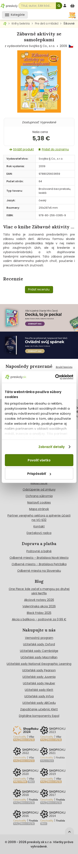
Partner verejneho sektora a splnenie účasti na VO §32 (39, 517)
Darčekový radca (39, 533)
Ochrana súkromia (39, 496)
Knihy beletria (21, 23)
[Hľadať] (59, 5)
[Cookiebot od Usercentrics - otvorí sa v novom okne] (55, 377)
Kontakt (39, 526)
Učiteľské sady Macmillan (39, 657)
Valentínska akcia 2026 (39, 606)
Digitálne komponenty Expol (39, 716)
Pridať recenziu (39, 289)
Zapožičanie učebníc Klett (39, 709)
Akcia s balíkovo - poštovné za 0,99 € (39, 619)
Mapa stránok (39, 509)
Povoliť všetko (39, 460)
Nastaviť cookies (39, 502)
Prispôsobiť (39, 473)
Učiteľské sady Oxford (39, 644)
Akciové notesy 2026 (39, 600)
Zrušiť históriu (64, 366)
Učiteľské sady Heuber (39, 683)
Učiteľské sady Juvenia (39, 677)
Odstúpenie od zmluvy (39, 489)
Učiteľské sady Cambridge (39, 651)
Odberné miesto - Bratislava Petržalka (39, 564)
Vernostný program (39, 638)
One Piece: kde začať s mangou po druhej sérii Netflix (39, 591)
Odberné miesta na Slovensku (39, 571)
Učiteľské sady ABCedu (39, 703)
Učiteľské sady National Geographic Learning (39, 664)
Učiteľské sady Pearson (39, 670)
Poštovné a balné (39, 551)
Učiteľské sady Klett (39, 690)
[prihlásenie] (65, 5)
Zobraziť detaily (51, 447)
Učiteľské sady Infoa (39, 696)
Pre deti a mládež (46, 23)
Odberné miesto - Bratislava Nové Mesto (39, 558)
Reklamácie (39, 483)
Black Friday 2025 (39, 613)
